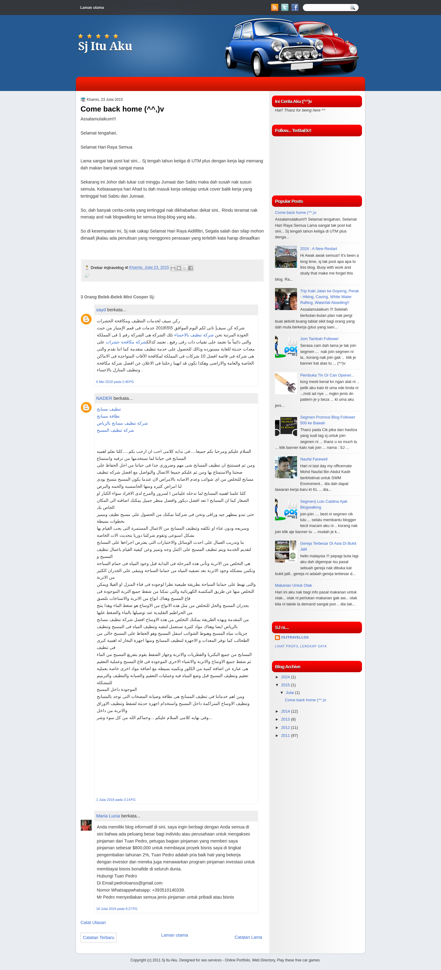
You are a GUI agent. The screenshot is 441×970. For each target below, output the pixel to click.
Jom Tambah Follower (319, 338)
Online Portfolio (237, 960)
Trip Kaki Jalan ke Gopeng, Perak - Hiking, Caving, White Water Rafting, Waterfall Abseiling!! (329, 297)
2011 (286, 735)
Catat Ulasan (93, 922)
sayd (101, 309)
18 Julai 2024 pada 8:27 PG (117, 909)
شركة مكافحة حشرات (126, 341)
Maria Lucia (108, 815)
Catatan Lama (248, 937)
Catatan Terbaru (98, 937)
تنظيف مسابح (109, 409)
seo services (211, 960)
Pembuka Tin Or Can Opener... (327, 375)
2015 (286, 685)
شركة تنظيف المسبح (115, 430)
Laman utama (92, 8)
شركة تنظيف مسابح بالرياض (122, 423)
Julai (290, 692)
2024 (286, 677)
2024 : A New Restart (318, 248)
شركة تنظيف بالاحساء (194, 334)
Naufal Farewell (313, 459)
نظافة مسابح (108, 416)
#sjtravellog (295, 637)
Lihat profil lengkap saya (301, 646)
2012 (286, 727)
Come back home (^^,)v (295, 212)
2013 (286, 719)
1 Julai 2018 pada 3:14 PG (116, 799)
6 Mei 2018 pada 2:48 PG (115, 382)
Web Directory (263, 960)
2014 (286, 711)
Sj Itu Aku (105, 46)
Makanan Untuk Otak (293, 585)
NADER (104, 398)
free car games (307, 960)
